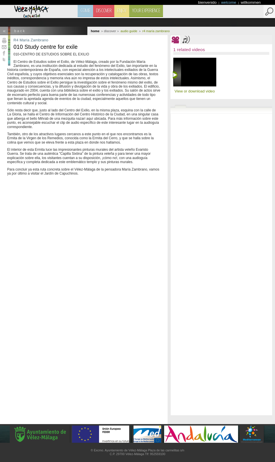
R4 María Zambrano (30, 40)
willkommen (251, 2)
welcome (229, 2)
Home (95, 31)
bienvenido (208, 2)
